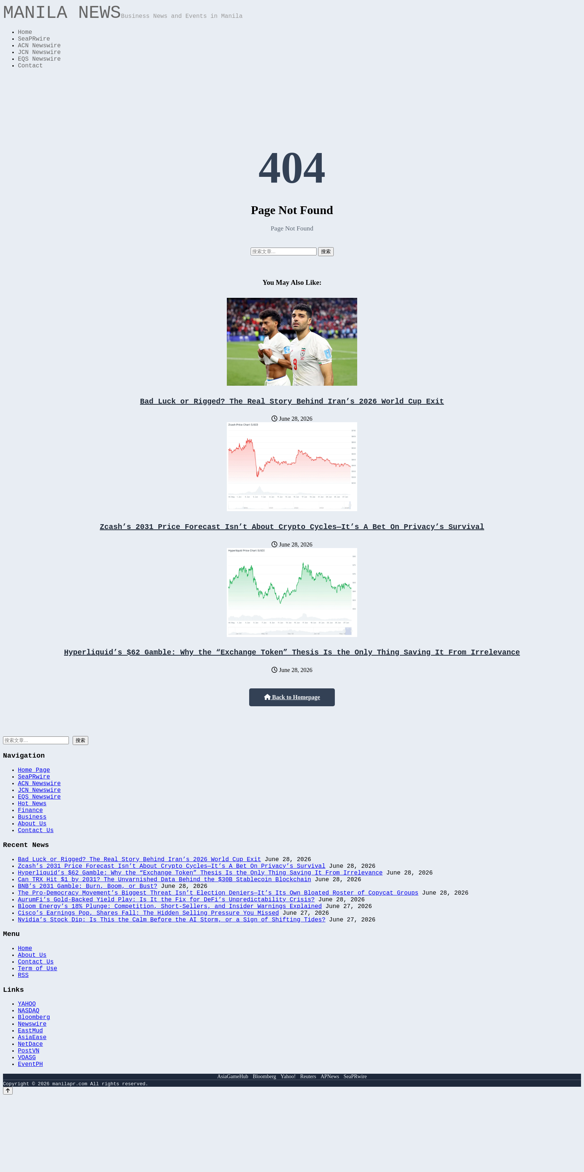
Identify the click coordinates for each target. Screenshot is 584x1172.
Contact (30, 78)
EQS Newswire (39, 70)
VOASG (27, 1130)
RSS (23, 1033)
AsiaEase (32, 1105)
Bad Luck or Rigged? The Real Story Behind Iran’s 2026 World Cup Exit (292, 415)
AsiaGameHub (232, 1151)
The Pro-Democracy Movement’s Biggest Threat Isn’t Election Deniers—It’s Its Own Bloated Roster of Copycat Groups (218, 936)
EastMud (30, 1097)
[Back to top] (8, 1165)
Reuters (308, 1151)
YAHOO (27, 1064)
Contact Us (36, 864)
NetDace (30, 1113)
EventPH (30, 1138)
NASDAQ (28, 1073)
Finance (30, 839)
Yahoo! (288, 1151)
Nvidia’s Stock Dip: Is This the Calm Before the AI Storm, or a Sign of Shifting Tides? (172, 969)
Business (32, 847)
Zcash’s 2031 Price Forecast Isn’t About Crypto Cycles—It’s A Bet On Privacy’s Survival (292, 542)
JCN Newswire (39, 62)
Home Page (34, 790)
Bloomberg (34, 1081)
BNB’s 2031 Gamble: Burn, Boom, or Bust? (87, 928)
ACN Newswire (39, 54)
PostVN (28, 1122)
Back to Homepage (292, 714)
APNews (330, 1151)
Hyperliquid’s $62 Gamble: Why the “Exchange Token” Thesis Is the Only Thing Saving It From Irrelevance (292, 669)
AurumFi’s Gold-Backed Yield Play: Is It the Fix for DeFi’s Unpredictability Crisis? (166, 944)
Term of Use (37, 1025)
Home (25, 37)
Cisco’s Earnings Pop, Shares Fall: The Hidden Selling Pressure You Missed (148, 961)
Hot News (32, 831)
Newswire (32, 1089)
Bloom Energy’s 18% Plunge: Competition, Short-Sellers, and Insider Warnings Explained (170, 953)
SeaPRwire (34, 45)
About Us (32, 855)
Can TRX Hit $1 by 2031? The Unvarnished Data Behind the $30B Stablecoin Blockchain (164, 920)
